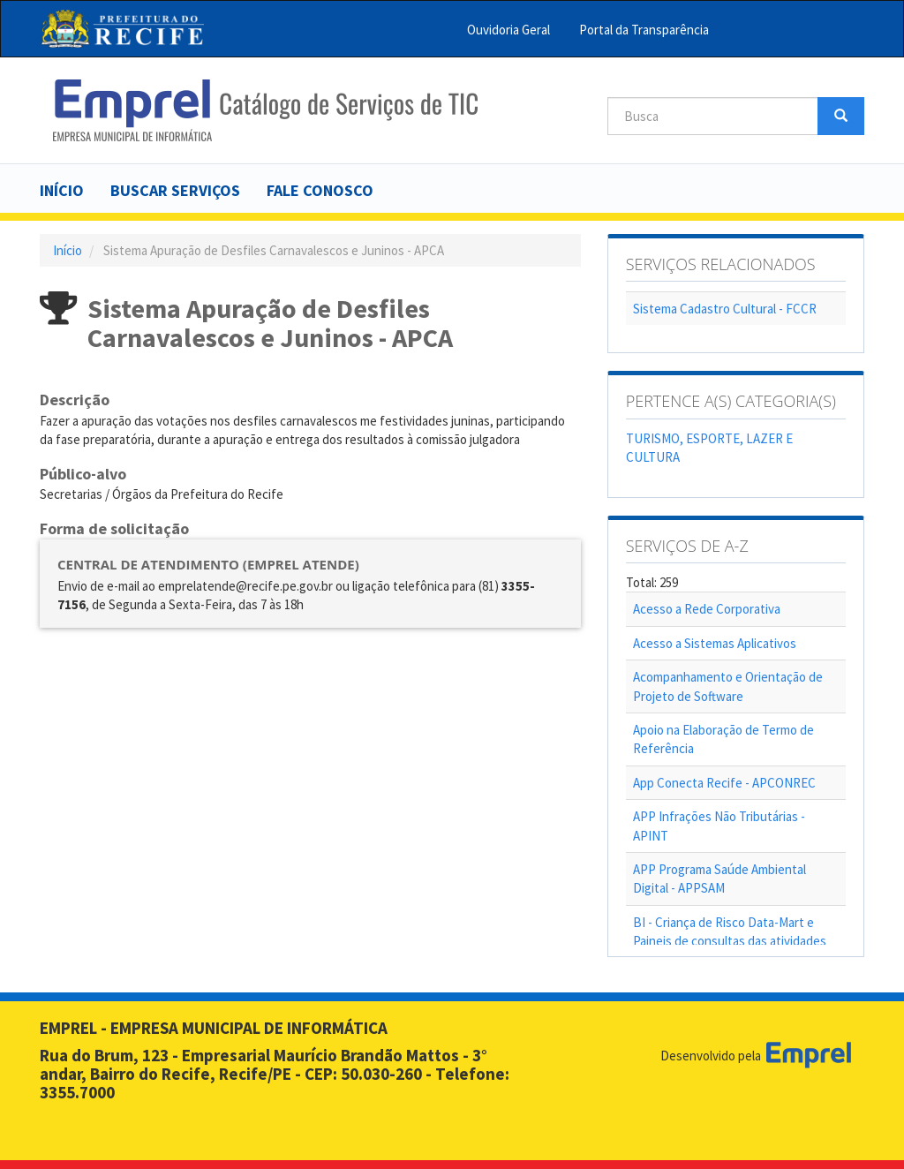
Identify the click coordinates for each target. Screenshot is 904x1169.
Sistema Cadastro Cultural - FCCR (725, 308)
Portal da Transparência (644, 29)
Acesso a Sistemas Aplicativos (714, 643)
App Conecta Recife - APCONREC (724, 782)
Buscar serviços (175, 190)
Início (62, 190)
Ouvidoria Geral (508, 29)
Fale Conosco (320, 190)
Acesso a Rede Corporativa (706, 608)
